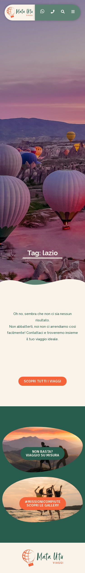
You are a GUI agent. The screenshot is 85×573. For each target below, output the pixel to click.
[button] (42, 381)
